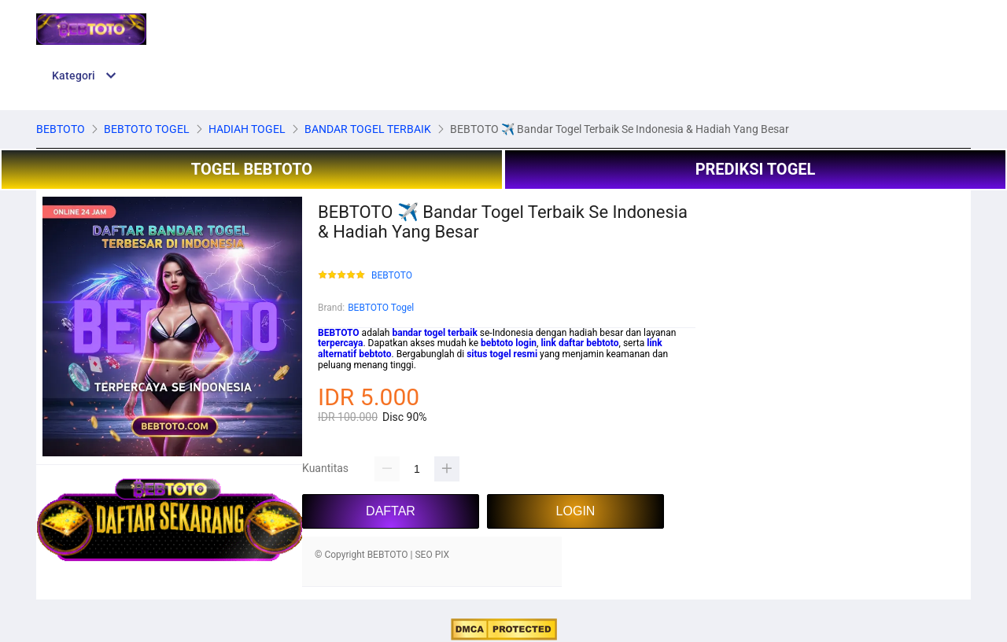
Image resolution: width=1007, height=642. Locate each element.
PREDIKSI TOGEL (755, 169)
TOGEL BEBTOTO (251, 169)
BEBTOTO (391, 276)
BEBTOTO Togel (381, 307)
